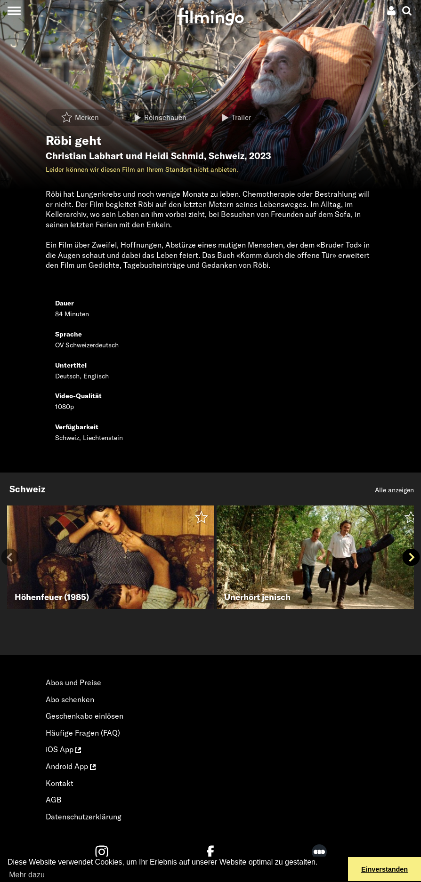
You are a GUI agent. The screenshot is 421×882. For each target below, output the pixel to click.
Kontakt (59, 783)
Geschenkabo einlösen (84, 716)
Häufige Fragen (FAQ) (83, 733)
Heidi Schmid (174, 155)
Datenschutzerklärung (83, 816)
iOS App (63, 749)
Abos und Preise (73, 682)
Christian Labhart (84, 155)
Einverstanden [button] (384, 869)
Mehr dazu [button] (27, 875)
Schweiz (226, 155)
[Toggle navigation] (14, 10)
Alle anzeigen (394, 490)
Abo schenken (70, 699)
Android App (71, 766)
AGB (54, 799)
